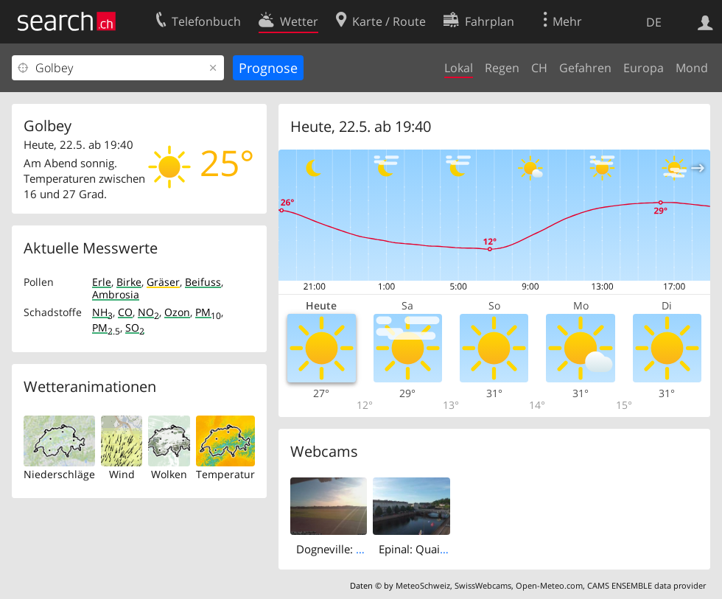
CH (539, 68)
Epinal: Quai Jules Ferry (437, 549)
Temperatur (225, 474)
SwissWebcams (483, 585)
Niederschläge (59, 474)
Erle (101, 282)
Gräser (163, 282)
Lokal (458, 68)
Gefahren (585, 68)
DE (654, 22)
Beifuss (203, 282)
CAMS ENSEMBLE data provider (646, 585)
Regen (502, 68)
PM (208, 312)
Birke (128, 282)
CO (125, 312)
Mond (692, 68)
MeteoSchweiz (423, 585)
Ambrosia (115, 294)
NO (148, 312)
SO (134, 327)
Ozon (177, 312)
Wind (122, 474)
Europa (643, 68)
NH (102, 312)
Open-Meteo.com (549, 585)
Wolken (169, 474)
